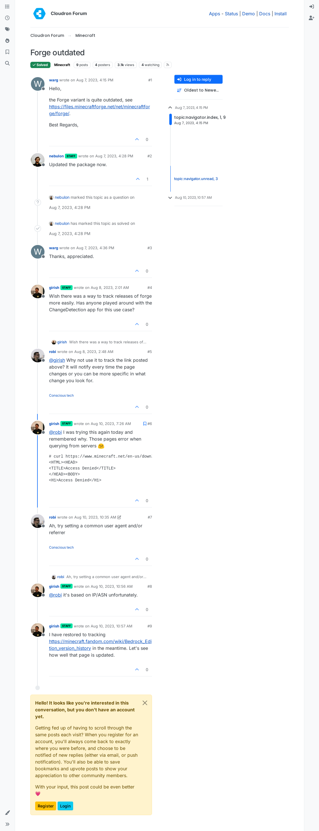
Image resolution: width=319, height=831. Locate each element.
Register (46, 805)
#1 (150, 80)
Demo (248, 13)
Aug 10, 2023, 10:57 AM (111, 626)
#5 (149, 351)
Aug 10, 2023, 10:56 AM (112, 586)
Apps (214, 13)
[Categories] (7, 6)
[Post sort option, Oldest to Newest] (198, 90)
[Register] (312, 18)
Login (65, 805)
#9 (149, 626)
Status (231, 13)
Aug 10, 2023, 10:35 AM (95, 517)
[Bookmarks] (7, 52)
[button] (7, 812)
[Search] (7, 63)
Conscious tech (61, 395)
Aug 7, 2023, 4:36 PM (95, 248)
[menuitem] (312, 6)
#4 (149, 287)
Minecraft (62, 65)
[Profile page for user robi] (38, 355)
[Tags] (7, 29)
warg (53, 80)
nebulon (56, 156)
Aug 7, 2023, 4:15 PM (94, 80)
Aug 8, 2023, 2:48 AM (93, 351)
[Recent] (7, 18)
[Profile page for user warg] (38, 84)
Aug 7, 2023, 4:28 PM (114, 156)
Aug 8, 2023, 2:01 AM (110, 287)
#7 (150, 517)
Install (280, 13)
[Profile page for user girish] (38, 291)
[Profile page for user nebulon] (38, 160)
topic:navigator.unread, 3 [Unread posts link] (196, 178)
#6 (149, 423)
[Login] (312, 6)
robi (52, 351)
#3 (149, 248)
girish (54, 287)
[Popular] (7, 40)
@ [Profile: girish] (57, 360)
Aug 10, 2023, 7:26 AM (111, 423)
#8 (149, 586)
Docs (264, 13)
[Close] (145, 703)
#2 (149, 156)
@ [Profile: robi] (55, 432)
